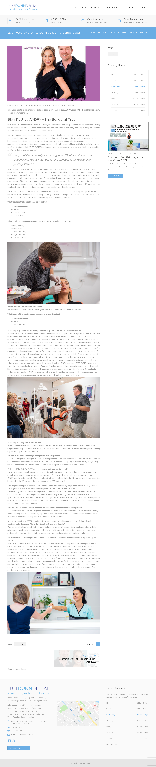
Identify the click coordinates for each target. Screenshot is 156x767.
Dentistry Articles (54, 106)
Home (74, 7)
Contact (143, 7)
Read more (115, 176)
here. (28, 113)
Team (83, 7)
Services (94, 7)
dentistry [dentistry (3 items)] (113, 54)
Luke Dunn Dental (34, 106)
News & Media (68, 106)
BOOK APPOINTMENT (19, 748)
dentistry (20, 644)
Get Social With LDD (112, 7)
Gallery (131, 7)
